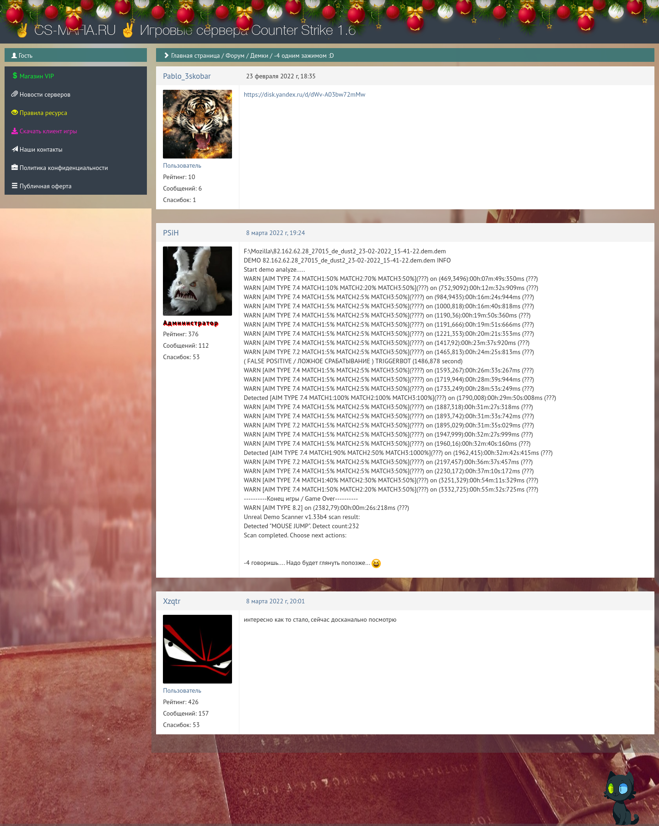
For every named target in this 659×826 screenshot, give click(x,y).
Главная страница (195, 55)
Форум (235, 55)
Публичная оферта (41, 186)
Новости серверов (40, 94)
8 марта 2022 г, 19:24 (275, 233)
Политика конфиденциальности (59, 168)
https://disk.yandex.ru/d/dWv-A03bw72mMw (305, 94)
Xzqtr (171, 601)
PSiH (171, 233)
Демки (259, 55)
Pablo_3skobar (187, 76)
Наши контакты (36, 149)
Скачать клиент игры (44, 131)
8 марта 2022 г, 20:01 (275, 601)
